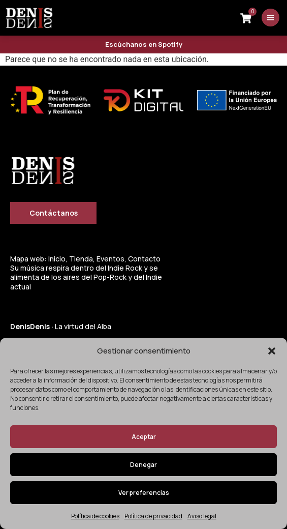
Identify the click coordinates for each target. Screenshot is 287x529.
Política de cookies (95, 516)
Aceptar (144, 436)
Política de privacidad (153, 516)
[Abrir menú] (270, 17)
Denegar (143, 464)
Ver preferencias (143, 492)
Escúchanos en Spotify (143, 44)
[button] (272, 351)
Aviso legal (201, 516)
